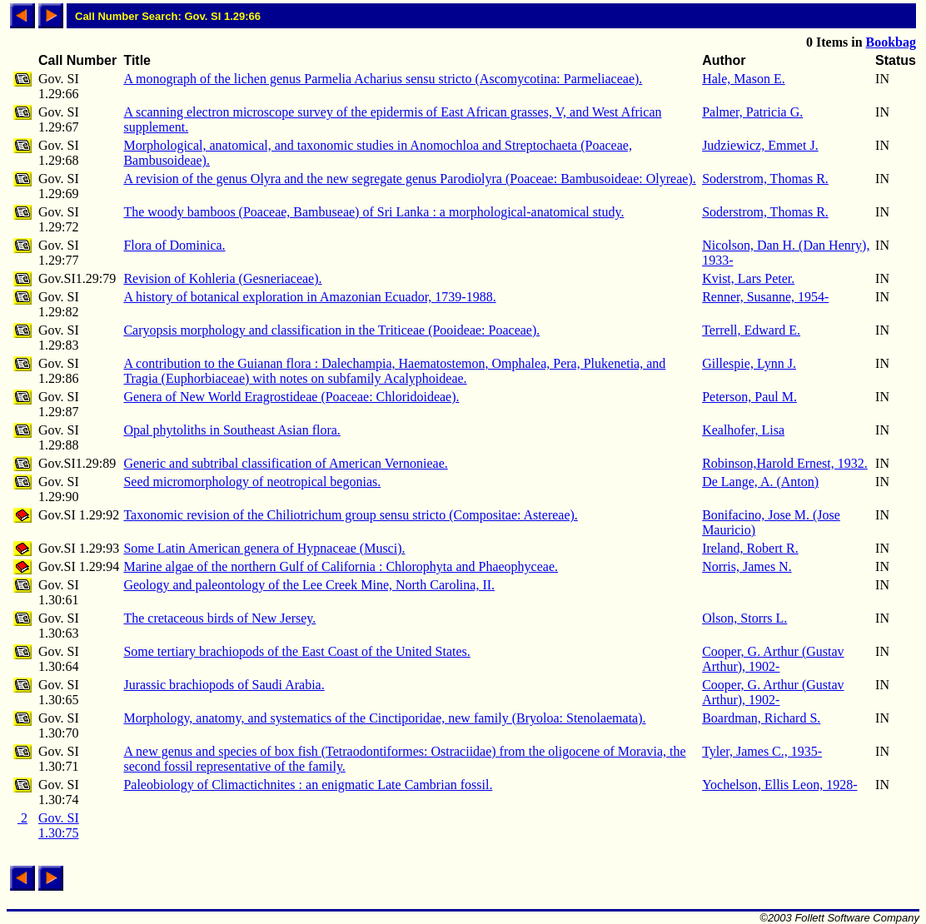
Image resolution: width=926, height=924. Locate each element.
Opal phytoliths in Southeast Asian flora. (231, 430)
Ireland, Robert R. (750, 548)
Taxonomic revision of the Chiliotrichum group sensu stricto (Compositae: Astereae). (350, 515)
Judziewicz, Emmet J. (760, 145)
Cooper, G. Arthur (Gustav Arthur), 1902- (773, 658)
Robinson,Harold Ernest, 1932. (785, 463)
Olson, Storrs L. (744, 618)
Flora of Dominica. (174, 245)
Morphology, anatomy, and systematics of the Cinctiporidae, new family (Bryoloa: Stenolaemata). (384, 718)
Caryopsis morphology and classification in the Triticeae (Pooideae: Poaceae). (331, 330)
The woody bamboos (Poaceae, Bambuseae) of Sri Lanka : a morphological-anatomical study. (373, 212)
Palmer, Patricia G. (752, 112)
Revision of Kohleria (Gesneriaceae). (222, 278)
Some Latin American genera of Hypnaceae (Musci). (264, 548)
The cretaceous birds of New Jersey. (219, 618)
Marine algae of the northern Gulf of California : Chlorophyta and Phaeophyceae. (340, 566)
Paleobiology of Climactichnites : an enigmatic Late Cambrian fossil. (307, 784)
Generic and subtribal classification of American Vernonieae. (285, 463)
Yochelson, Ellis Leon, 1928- (779, 784)
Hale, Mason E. (743, 79)
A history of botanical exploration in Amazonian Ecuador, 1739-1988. (309, 297)
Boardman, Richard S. (761, 718)
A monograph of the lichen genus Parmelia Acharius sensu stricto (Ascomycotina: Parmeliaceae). (382, 79)
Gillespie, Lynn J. (749, 363)
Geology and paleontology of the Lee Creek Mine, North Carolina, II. (309, 585)
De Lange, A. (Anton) (760, 481)
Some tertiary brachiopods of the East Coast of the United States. (296, 651)
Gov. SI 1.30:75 (58, 825)
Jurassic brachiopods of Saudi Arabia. (223, 685)
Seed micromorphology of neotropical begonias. (252, 481)
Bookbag (891, 42)
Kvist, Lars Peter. (748, 278)
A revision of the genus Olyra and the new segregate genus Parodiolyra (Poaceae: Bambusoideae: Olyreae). (409, 178)
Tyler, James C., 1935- (762, 751)
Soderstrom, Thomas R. (765, 178)
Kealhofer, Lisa (743, 430)
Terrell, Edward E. (751, 330)
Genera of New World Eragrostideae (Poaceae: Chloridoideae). (291, 397)
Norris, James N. (747, 566)
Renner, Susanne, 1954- (765, 297)
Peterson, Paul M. (749, 397)
